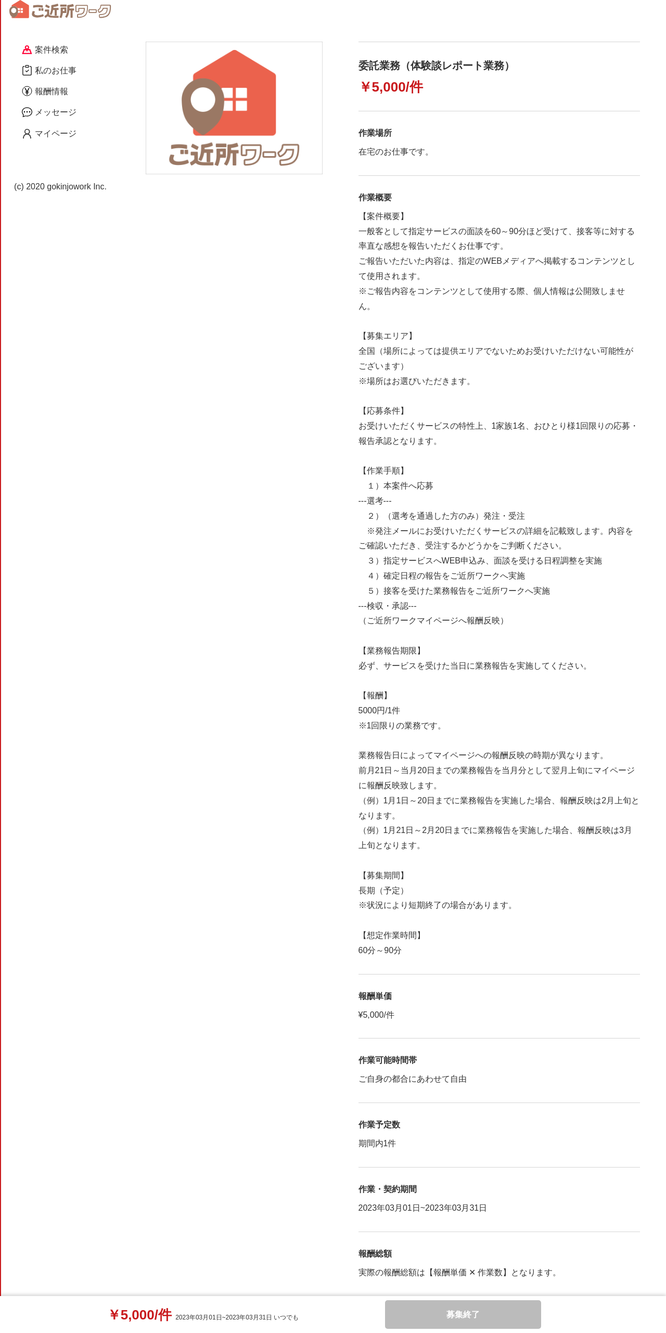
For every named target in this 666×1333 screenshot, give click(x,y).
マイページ (49, 133)
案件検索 (45, 49)
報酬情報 (45, 91)
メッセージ (49, 112)
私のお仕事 (49, 70)
